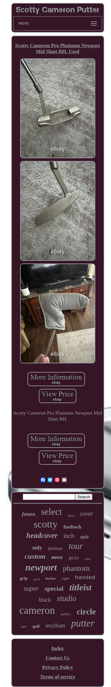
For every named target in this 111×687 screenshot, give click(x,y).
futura (28, 514)
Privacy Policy (57, 667)
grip (24, 578)
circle (86, 611)
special (54, 588)
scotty (45, 524)
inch (69, 535)
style (84, 536)
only (37, 548)
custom (35, 556)
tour (76, 546)
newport (41, 567)
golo (74, 558)
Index (58, 648)
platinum (55, 548)
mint (88, 558)
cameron (37, 610)
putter (82, 623)
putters (66, 614)
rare (24, 626)
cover (86, 513)
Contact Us (58, 658)
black (45, 600)
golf (36, 626)
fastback (72, 527)
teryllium (55, 626)
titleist (80, 587)
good (37, 579)
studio (66, 598)
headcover (42, 535)
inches (51, 578)
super (31, 588)
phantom (76, 568)
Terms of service (57, 677)
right (65, 578)
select (51, 512)
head (71, 515)
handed (85, 577)
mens (57, 557)
